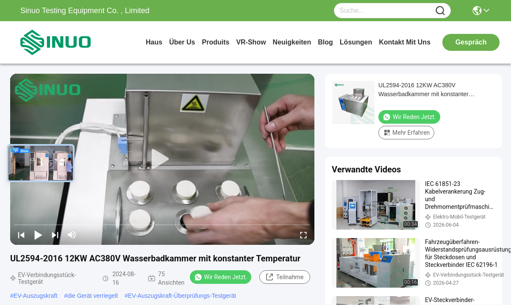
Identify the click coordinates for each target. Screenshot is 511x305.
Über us (182, 42)
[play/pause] (38, 234)
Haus (154, 42)
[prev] (21, 234)
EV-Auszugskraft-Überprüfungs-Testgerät (182, 295)
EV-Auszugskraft (36, 295)
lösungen (356, 42)
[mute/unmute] (72, 234)
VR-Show (251, 42)
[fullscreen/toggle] (303, 234)
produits (215, 42)
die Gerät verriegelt (92, 295)
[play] (162, 159)
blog (325, 42)
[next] (55, 234)
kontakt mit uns (404, 42)
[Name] (440, 11)
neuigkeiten (292, 42)
